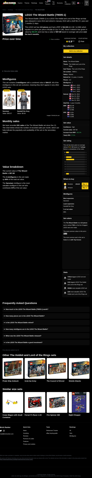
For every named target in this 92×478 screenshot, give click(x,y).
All (70, 430)
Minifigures (73, 436)
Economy (60, 3)
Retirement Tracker (52, 430)
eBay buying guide (52, 433)
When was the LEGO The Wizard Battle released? (23, 336)
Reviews (25, 436)
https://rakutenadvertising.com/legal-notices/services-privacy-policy (16, 459)
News (25, 430)
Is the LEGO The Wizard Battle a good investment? (24, 342)
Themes (26, 3)
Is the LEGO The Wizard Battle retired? (20, 322)
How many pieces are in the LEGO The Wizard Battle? (25, 316)
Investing (26, 433)
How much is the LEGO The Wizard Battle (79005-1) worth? (27, 309)
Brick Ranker (5, 427)
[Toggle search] (74, 3)
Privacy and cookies (29, 444)
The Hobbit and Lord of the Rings (24, 9)
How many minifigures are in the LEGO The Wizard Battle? (27, 329)
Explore (20, 3)
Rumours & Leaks (28, 438)
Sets (71, 433)
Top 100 (53, 3)
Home (4, 9)
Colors (41, 3)
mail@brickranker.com (6, 434)
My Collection (68, 3)
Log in (86, 3)
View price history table (11, 71)
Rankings (34, 3)
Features (26, 441)
